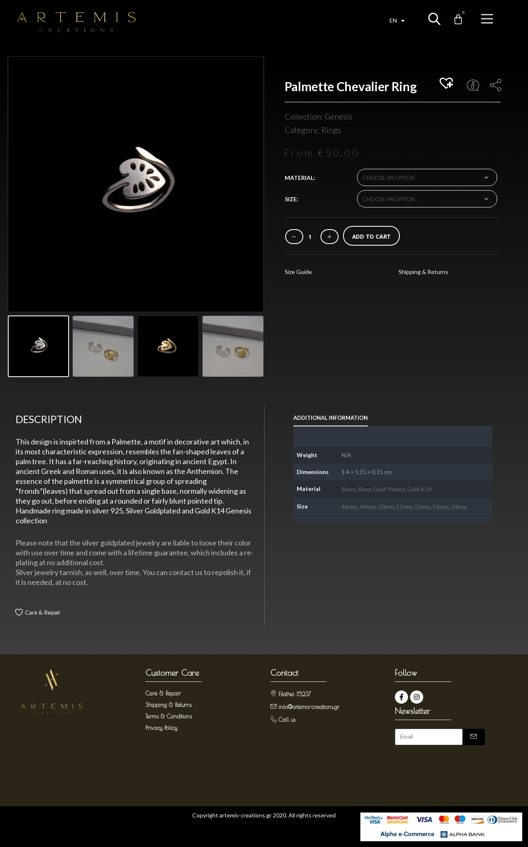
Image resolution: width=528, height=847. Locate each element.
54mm (459, 506)
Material (299, 177)
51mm (404, 506)
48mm (349, 506)
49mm (368, 506)
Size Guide (298, 271)
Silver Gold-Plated (381, 489)
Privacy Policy (161, 728)
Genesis (339, 116)
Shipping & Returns (423, 271)
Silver (348, 489)
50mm (386, 506)
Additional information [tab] (330, 417)
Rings (331, 130)
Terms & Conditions (168, 716)
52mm (422, 506)
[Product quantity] (310, 236)
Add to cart (371, 236)
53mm (440, 506)
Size (291, 199)
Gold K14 (419, 489)
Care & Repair (42, 612)
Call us (287, 719)
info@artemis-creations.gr (309, 707)
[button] (447, 83)
